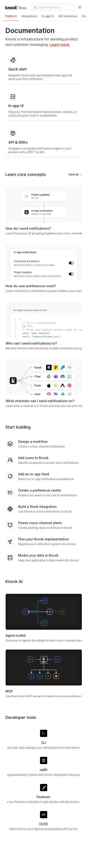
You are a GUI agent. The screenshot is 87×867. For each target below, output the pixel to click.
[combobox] (53, 7)
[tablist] (43, 17)
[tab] (11, 16)
